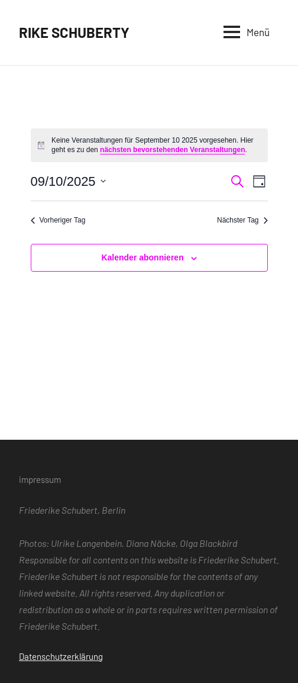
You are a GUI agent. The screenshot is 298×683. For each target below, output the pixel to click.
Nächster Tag (242, 220)
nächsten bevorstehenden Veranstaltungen (172, 150)
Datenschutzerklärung (61, 656)
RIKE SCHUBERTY (74, 32)
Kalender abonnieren (142, 257)
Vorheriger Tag (58, 220)
